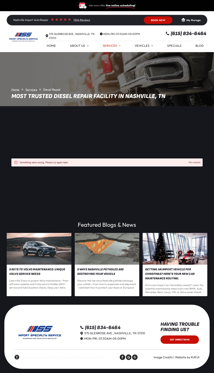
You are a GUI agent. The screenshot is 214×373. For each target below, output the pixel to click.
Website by (182, 357)
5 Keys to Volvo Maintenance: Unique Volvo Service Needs (37, 272)
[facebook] (122, 357)
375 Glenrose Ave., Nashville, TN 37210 (114, 333)
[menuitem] (51, 46)
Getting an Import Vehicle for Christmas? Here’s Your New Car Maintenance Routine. (170, 274)
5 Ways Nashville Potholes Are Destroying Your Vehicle (100, 272)
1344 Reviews (82, 20)
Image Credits (163, 357)
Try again (194, 162)
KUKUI (195, 357)
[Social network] (128, 357)
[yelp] (135, 357)
